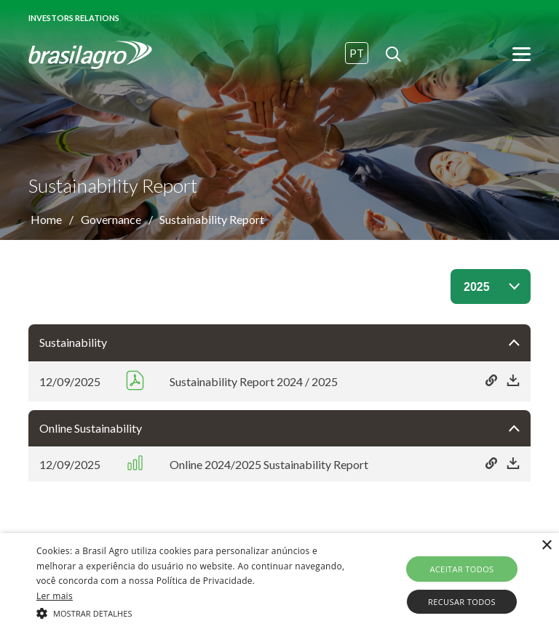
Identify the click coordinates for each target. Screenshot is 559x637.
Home (46, 219)
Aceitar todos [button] (461, 569)
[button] (194, 612)
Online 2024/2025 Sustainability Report (269, 464)
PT (356, 53)
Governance (111, 219)
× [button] (546, 545)
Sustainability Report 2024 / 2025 (254, 381)
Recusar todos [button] (462, 601)
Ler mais (54, 596)
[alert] (279, 585)
